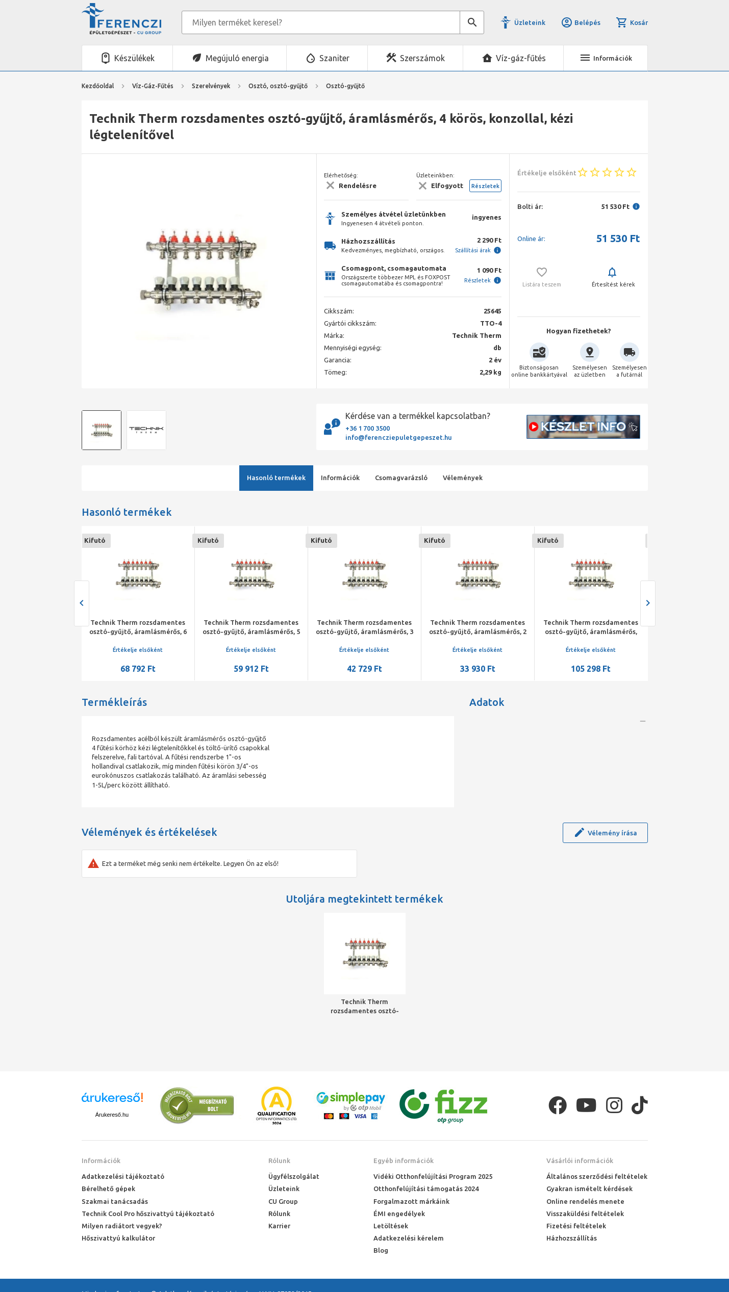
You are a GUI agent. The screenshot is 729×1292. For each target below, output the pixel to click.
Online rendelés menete (585, 1201)
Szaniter (334, 58)
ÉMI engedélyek (399, 1213)
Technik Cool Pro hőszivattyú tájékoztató (148, 1213)
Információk (101, 1160)
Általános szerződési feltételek (596, 1176)
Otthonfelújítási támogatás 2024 (426, 1188)
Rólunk (279, 1160)
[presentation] (81, 603)
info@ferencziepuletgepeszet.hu (398, 437)
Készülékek (134, 58)
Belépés (580, 22)
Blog (380, 1250)
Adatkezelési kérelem (408, 1238)
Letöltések (390, 1225)
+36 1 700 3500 (367, 428)
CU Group (283, 1201)
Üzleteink (529, 22)
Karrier (279, 1225)
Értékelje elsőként (138, 650)
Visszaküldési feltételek (585, 1213)
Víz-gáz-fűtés (521, 58)
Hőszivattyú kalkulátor (118, 1238)
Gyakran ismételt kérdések (589, 1188)
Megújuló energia (237, 58)
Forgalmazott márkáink (411, 1201)
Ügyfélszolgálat (293, 1176)
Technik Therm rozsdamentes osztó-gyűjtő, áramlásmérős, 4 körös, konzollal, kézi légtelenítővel (364, 1006)
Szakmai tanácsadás (115, 1201)
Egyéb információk (403, 1160)
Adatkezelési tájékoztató (123, 1176)
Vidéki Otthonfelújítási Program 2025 (432, 1176)
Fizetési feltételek (576, 1225)
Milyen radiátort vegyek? (122, 1225)
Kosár (631, 22)
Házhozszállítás (571, 1238)
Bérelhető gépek (108, 1188)
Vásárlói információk (579, 1160)
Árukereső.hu (112, 1115)
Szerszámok (422, 58)
